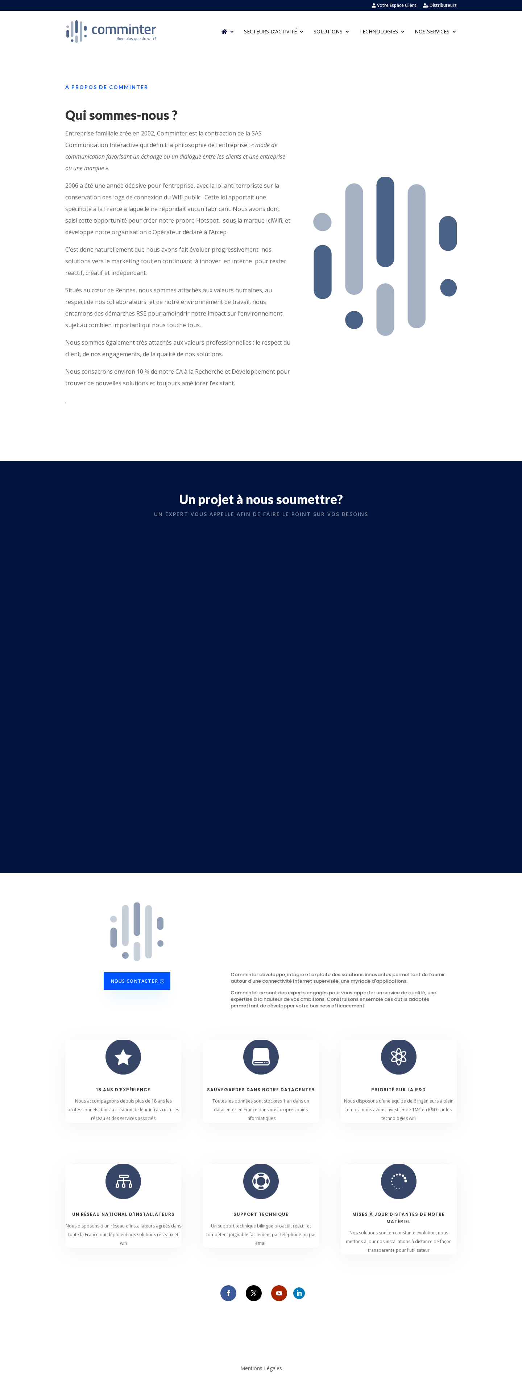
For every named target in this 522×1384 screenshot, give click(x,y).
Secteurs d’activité (270, 32)
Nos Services (432, 32)
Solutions (328, 32)
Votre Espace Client (394, 5)
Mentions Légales (261, 1369)
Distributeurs (440, 5)
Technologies (378, 32)
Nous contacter (134, 981)
